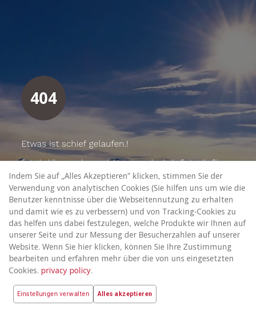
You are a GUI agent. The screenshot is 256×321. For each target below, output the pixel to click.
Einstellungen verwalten (53, 294)
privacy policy (66, 270)
